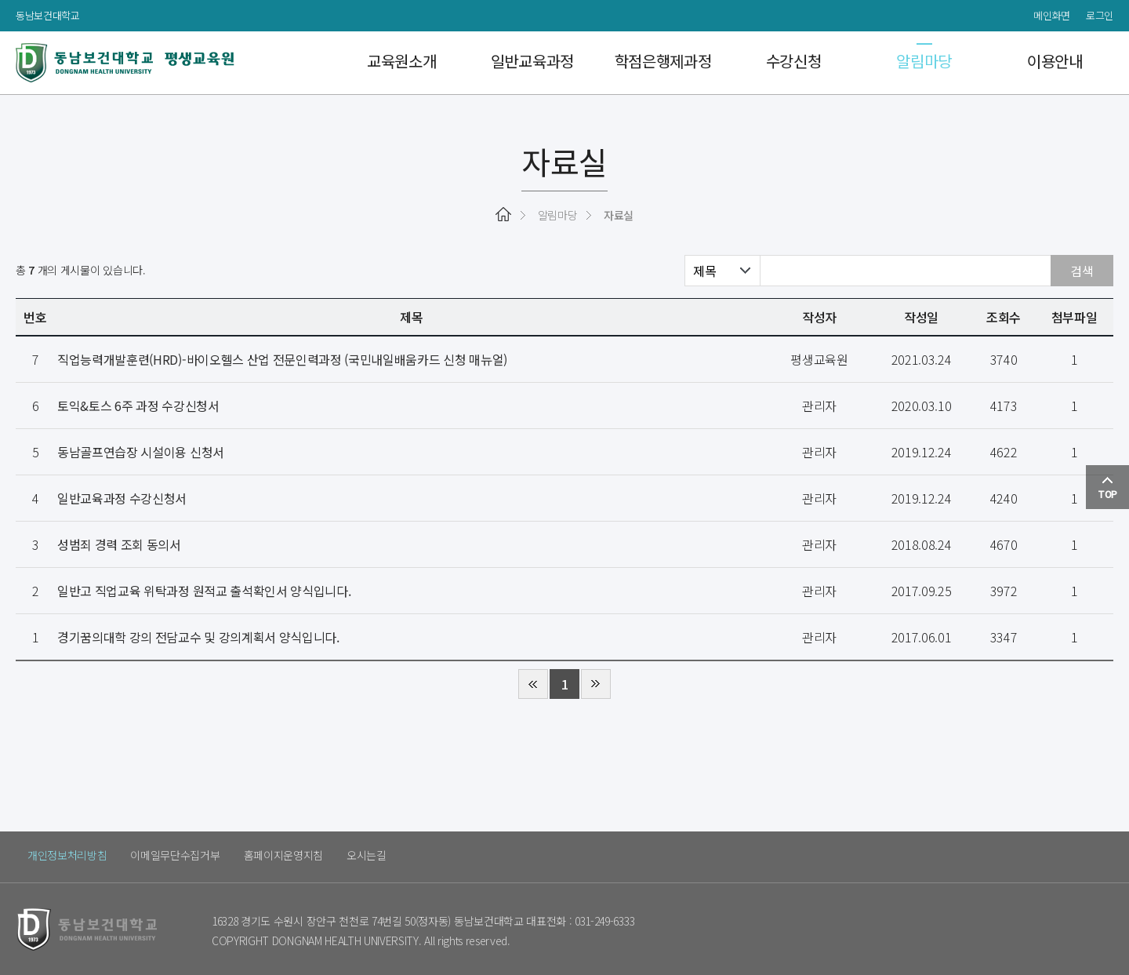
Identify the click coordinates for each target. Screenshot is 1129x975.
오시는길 (367, 855)
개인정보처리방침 (67, 855)
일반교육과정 (525, 62)
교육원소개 (394, 62)
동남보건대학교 (48, 15)
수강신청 (787, 62)
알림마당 (918, 62)
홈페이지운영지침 (283, 855)
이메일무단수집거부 (175, 855)
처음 (533, 684)
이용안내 (1048, 62)
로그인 (1099, 15)
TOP (1107, 493)
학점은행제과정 (656, 62)
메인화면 (1051, 15)
